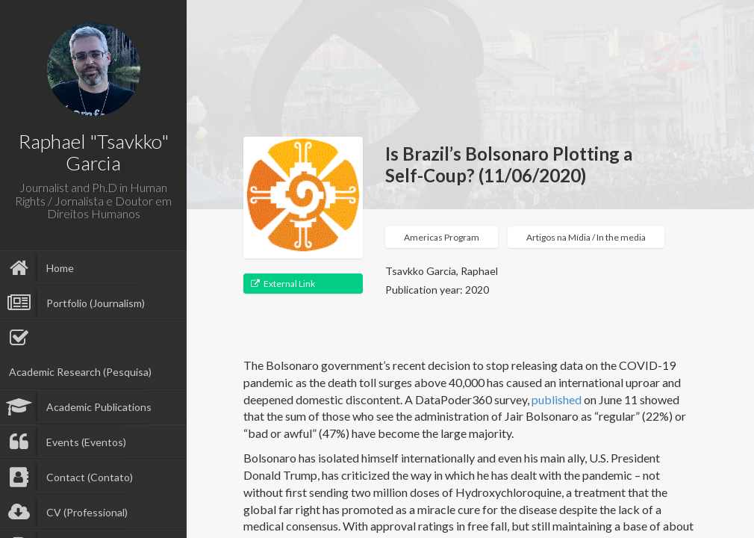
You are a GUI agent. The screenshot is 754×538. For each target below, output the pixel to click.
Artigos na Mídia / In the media (586, 237)
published (557, 399)
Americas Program (441, 237)
